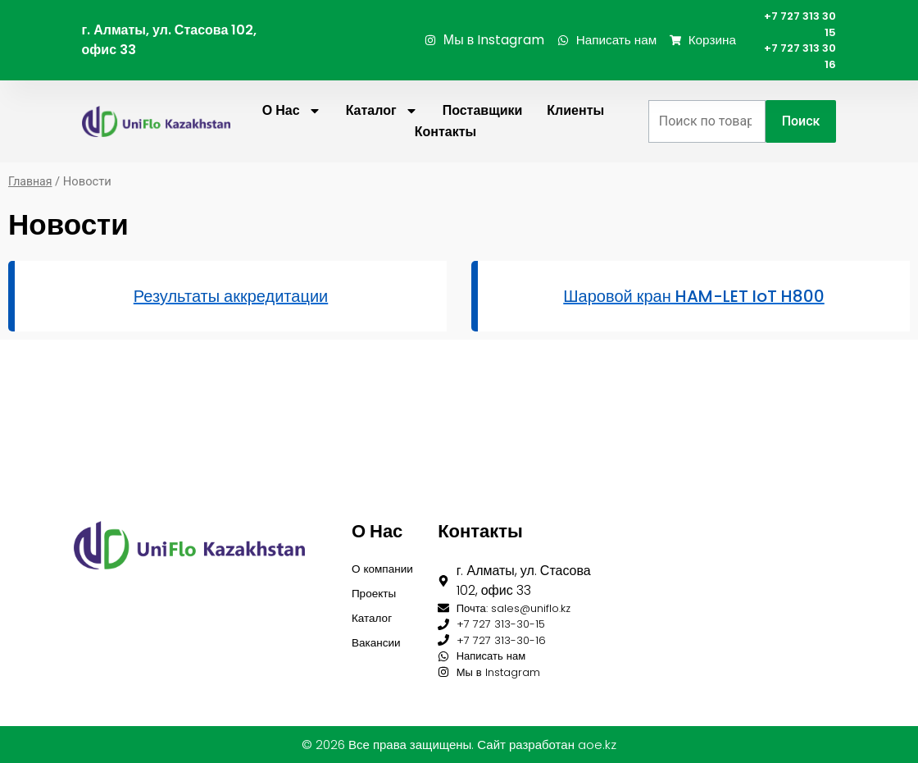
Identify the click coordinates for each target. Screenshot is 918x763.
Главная (31, 196)
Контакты (445, 146)
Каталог (382, 125)
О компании (381, 542)
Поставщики (483, 125)
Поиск (801, 136)
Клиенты (575, 125)
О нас (291, 125)
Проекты (378, 579)
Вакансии (381, 635)
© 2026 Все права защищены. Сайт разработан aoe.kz (459, 744)
